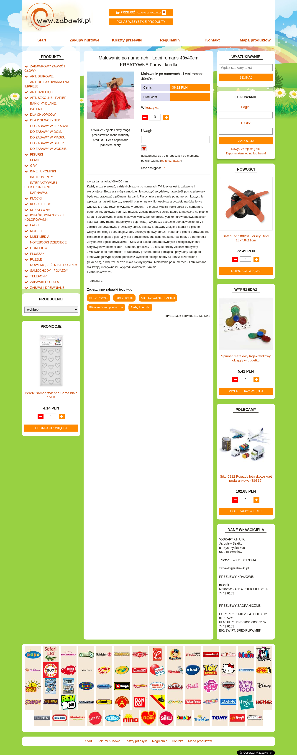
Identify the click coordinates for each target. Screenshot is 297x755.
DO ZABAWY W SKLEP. (46, 132)
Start (43, 40)
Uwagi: (146, 131)
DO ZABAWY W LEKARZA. (48, 116)
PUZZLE (35, 239)
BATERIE (36, 101)
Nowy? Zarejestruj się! (246, 149)
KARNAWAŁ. (38, 178)
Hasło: (246, 123)
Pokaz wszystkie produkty (141, 21)
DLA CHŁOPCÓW (42, 106)
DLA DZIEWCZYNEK (44, 111)
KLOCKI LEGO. (40, 188)
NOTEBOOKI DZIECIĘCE (47, 223)
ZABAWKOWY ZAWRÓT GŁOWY (52, 66)
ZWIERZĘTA (38, 275)
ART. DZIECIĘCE (41, 85)
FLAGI (34, 148)
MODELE (36, 213)
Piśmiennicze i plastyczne (106, 307)
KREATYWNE (39, 193)
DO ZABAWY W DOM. (45, 122)
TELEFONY (38, 254)
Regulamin (169, 40)
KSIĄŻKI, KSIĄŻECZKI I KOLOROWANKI (43, 201)
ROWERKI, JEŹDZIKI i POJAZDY (52, 244)
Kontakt (212, 40)
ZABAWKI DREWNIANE (46, 265)
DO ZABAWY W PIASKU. (47, 127)
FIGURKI (36, 143)
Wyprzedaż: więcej (246, 391)
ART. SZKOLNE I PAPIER (47, 90)
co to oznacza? (171, 160)
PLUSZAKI (37, 234)
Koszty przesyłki (127, 40)
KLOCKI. (36, 183)
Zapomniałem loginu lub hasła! (246, 153)
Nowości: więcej (246, 271)
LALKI (34, 208)
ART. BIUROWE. (41, 71)
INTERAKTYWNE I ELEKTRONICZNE (39, 170)
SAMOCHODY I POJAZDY (48, 249)
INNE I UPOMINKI (42, 158)
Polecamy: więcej (246, 511)
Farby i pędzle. (140, 307)
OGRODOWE (39, 228)
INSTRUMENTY (40, 163)
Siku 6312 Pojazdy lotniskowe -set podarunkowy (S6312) (246, 478)
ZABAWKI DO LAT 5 (43, 260)
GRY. (33, 153)
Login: (246, 107)
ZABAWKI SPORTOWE (45, 270)
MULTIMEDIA (39, 218)
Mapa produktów (253, 40)
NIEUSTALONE (40, 281)
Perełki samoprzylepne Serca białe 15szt (51, 394)
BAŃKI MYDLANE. (42, 96)
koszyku (152, 108)
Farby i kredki (124, 297)
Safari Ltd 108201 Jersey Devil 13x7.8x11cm (246, 238)
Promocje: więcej (51, 427)
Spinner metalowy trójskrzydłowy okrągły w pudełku (246, 358)
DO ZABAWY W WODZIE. (47, 137)
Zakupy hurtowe (85, 40)
